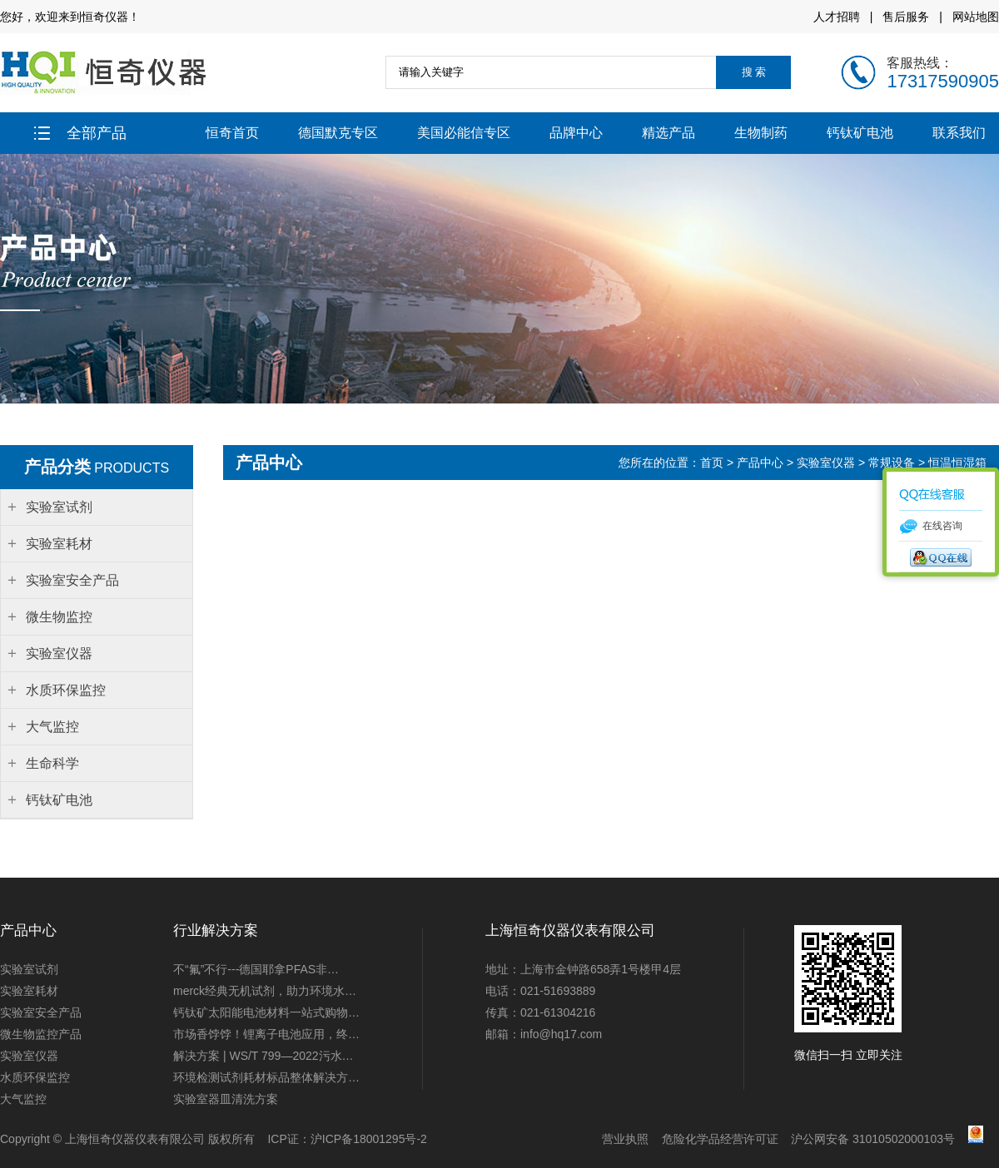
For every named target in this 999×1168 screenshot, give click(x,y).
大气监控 (23, 1099)
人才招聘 (836, 16)
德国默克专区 (338, 133)
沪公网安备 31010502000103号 (873, 1139)
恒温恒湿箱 (957, 462)
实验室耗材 (29, 990)
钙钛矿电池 (860, 133)
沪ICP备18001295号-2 (369, 1139)
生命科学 (52, 763)
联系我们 (959, 133)
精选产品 (668, 133)
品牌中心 (576, 133)
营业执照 (625, 1139)
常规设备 (891, 462)
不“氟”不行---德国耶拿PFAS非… (256, 969)
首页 (713, 462)
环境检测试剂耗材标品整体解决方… (266, 1077)
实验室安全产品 (41, 1012)
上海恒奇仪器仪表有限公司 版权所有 (160, 1139)
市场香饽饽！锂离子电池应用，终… (266, 1034)
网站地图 (975, 16)
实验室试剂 (29, 969)
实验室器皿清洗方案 (225, 1099)
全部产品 (80, 133)
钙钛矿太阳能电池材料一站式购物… (266, 1012)
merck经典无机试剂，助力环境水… (264, 990)
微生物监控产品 (41, 1034)
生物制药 (761, 133)
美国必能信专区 (463, 133)
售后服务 (905, 16)
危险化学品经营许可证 (720, 1139)
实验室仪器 (826, 462)
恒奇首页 (232, 133)
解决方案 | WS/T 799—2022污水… (263, 1055)
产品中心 (760, 462)
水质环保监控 (35, 1077)
